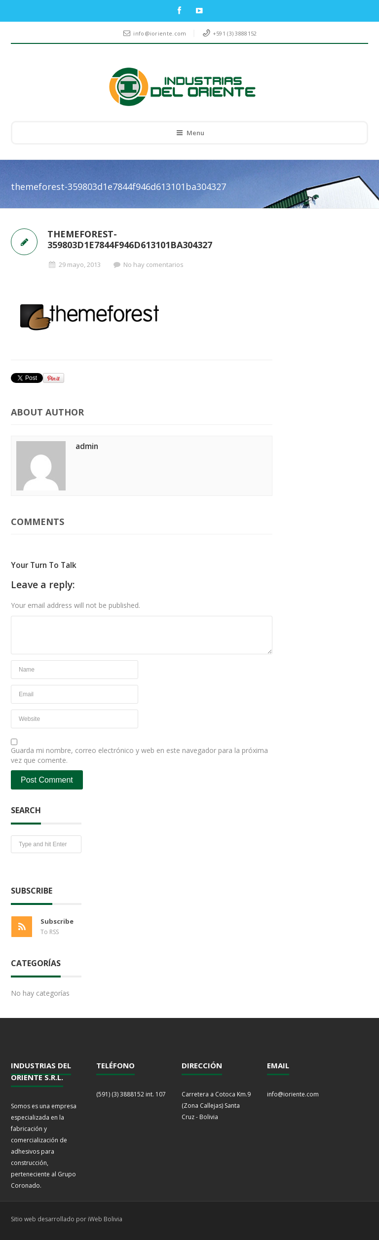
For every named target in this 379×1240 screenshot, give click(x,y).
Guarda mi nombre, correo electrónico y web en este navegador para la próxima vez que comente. (139, 755)
